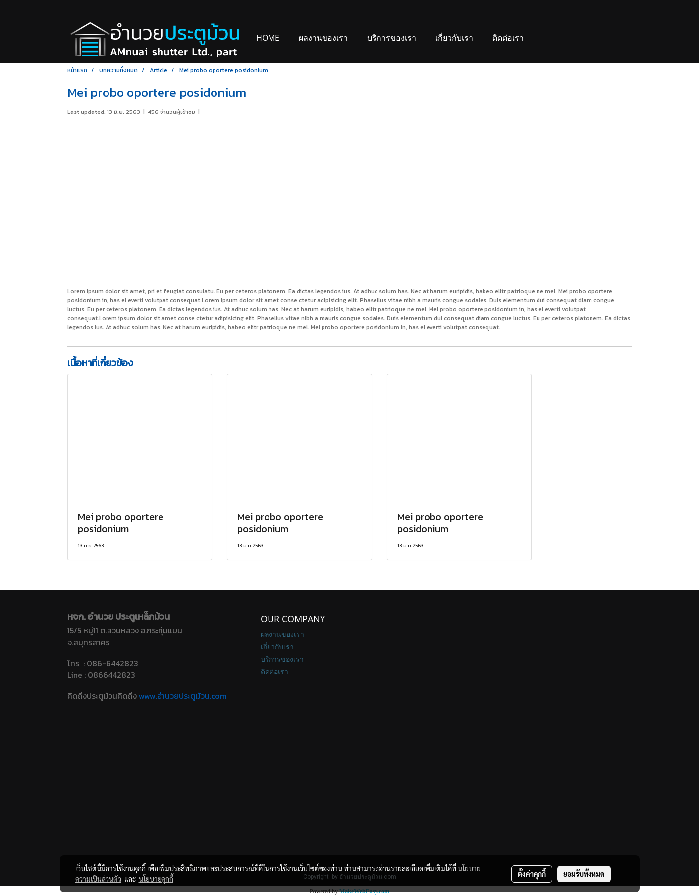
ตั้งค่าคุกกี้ (532, 873)
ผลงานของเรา (323, 37)
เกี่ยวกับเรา (454, 37)
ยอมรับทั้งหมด (584, 873)
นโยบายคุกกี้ (156, 878)
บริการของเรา (391, 37)
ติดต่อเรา (508, 37)
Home (267, 37)
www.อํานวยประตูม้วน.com (183, 696)
